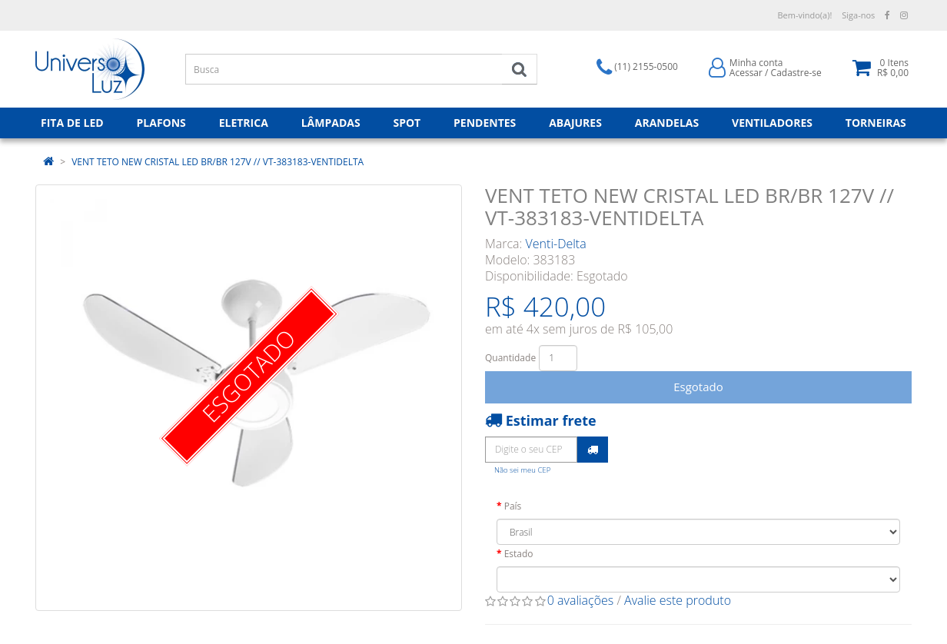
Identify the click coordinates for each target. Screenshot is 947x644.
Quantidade (510, 357)
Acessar (746, 72)
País (513, 506)
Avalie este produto (677, 600)
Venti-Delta (556, 243)
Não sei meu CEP (522, 470)
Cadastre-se (796, 72)
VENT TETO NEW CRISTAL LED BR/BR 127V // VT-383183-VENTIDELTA (217, 161)
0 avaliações (580, 600)
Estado (518, 553)
